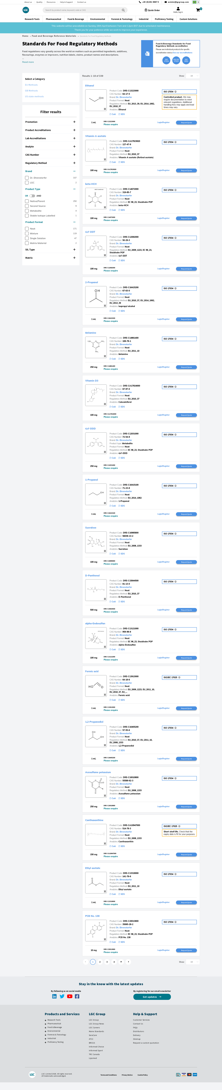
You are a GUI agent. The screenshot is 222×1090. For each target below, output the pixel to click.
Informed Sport (96, 1058)
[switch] (33, 195)
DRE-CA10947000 (131, 831)
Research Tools (54, 1027)
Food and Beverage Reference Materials (54, 36)
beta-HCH (93, 184)
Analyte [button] (50, 146)
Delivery (136, 1043)
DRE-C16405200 (130, 732)
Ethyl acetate (96, 874)
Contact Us (138, 1031)
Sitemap (137, 1046)
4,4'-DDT (92, 233)
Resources (51, 2)
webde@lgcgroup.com (178, 2)
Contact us (81, 2)
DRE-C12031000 (130, 436)
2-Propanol (94, 283)
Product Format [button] (50, 222)
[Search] (120, 10)
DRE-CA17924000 (131, 388)
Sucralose (93, 531)
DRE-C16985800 (130, 536)
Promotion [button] (50, 121)
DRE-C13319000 (130, 880)
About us (28, 2)
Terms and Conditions (107, 1082)
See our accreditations (182, 52)
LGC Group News (96, 1031)
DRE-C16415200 (130, 289)
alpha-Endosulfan (100, 628)
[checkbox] (27, 178)
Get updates (150, 1004)
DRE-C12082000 (130, 238)
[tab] (51, 121)
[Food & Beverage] (45, 1035)
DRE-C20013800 (130, 928)
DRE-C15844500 (130, 585)
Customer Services (141, 1027)
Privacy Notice (128, 1082)
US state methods (34, 96)
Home (25, 36)
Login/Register (163, 122)
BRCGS (92, 1050)
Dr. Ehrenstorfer (124, 97)
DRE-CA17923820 (131, 141)
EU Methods (31, 84)
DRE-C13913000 (130, 681)
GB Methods (31, 90)
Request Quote (186, 122)
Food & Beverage (55, 1035)
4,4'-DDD (93, 431)
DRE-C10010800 (130, 783)
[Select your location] (196, 2)
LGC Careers (94, 1035)
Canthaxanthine (98, 826)
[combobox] (82, 10)
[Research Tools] (45, 1028)
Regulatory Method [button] (50, 163)
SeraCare (93, 1043)
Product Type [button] (50, 189)
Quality (39, 2)
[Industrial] (45, 1046)
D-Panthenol (96, 579)
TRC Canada (94, 1062)
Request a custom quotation (146, 1050)
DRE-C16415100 (130, 488)
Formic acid (94, 676)
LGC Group (94, 1027)
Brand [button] (50, 171)
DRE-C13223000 (130, 90)
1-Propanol (94, 483)
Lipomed (93, 1065)
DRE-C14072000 (130, 190)
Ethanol (91, 85)
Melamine (93, 334)
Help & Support (66, 2)
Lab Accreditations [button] (50, 138)
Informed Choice (96, 1054)
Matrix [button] (50, 257)
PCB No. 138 (95, 923)
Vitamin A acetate (100, 136)
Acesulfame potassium (104, 778)
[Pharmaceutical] (45, 1031)
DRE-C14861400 (130, 340)
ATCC (91, 1046)
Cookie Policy (144, 1082)
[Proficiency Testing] (45, 1050)
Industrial (52, 1046)
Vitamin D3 (94, 383)
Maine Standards (96, 1039)
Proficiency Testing (56, 1049)
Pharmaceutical (54, 1031)
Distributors (138, 1039)
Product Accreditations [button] (50, 130)
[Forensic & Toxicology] (45, 1042)
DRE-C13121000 (130, 633)
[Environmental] (45, 1039)
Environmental (54, 1038)
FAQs (135, 1035)
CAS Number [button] (50, 154)
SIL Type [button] (50, 249)
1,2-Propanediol (98, 727)
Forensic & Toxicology (57, 1042)
